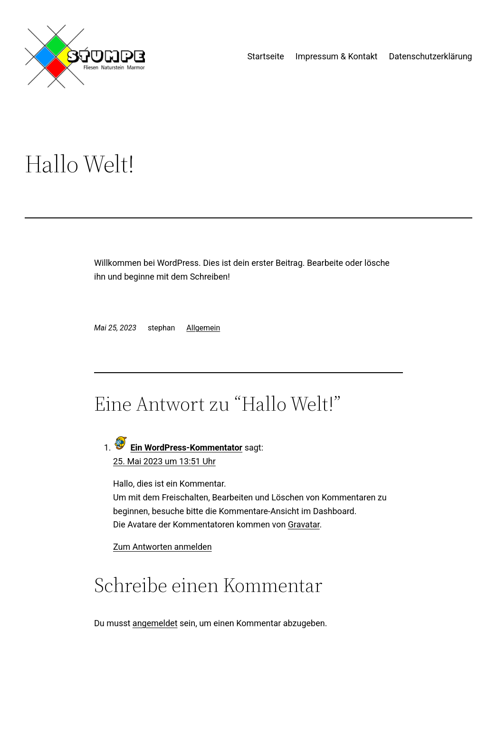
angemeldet (155, 623)
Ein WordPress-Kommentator (186, 447)
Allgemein (203, 327)
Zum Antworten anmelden (162, 547)
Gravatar (304, 524)
